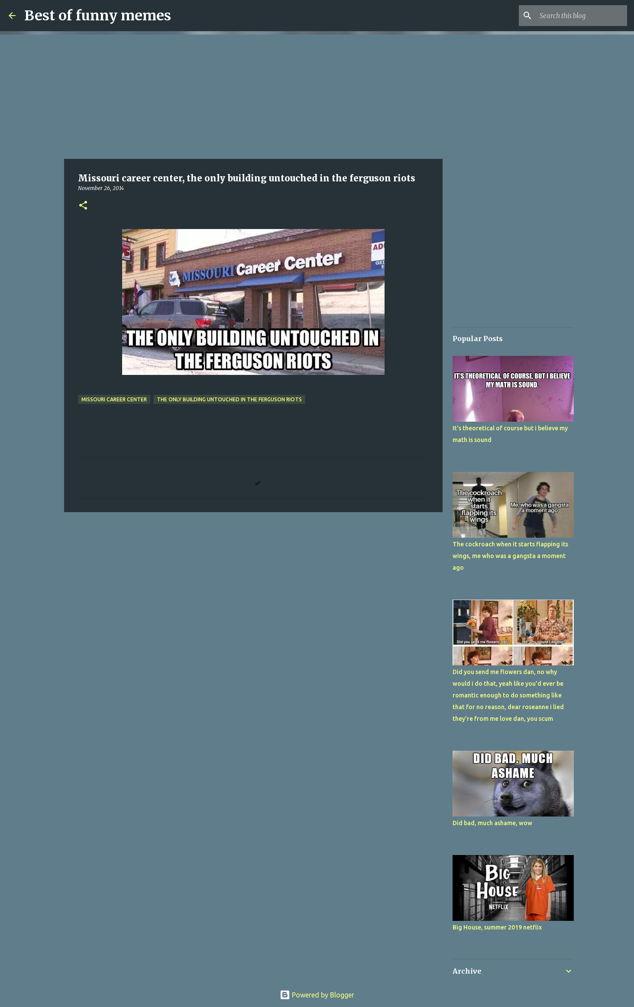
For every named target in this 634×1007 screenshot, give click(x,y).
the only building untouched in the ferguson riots (229, 399)
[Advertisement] (253, 95)
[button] (83, 206)
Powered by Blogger (317, 995)
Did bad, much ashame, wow (492, 823)
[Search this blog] (581, 15)
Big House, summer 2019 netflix (497, 927)
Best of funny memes (97, 15)
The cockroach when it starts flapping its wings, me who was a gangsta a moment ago (510, 556)
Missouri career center (114, 399)
